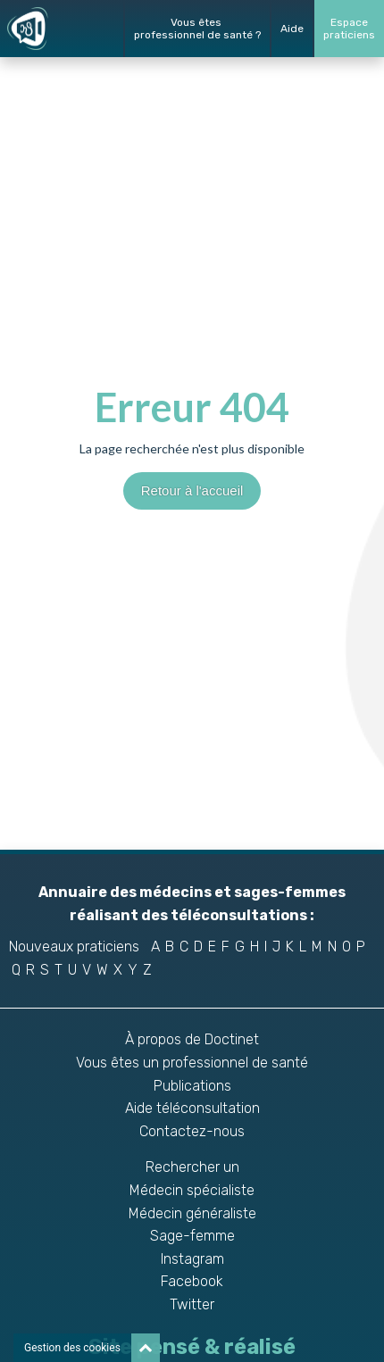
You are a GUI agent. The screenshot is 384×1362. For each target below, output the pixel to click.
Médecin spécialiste (192, 1190)
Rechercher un (192, 1167)
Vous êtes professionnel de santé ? (197, 28)
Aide (292, 28)
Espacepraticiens (349, 28)
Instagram (192, 1258)
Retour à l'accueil (192, 490)
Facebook (192, 1281)
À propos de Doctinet (192, 1039)
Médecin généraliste (192, 1213)
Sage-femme (192, 1235)
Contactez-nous (192, 1131)
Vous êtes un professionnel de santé (192, 1062)
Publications (192, 1085)
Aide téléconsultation (192, 1108)
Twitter (192, 1304)
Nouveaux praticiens (74, 946)
